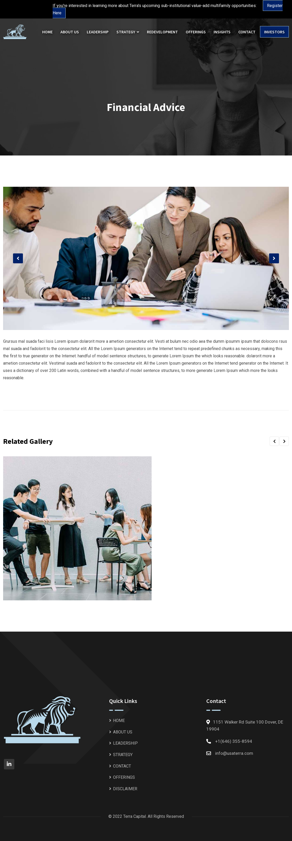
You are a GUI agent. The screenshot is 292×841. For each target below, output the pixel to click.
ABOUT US (69, 31)
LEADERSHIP (98, 31)
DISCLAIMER (125, 788)
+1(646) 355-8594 (233, 741)
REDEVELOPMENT (162, 31)
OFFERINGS (196, 31)
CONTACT (247, 31)
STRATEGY (125, 31)
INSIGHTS (222, 31)
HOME (47, 31)
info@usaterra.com (234, 753)
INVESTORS (274, 31)
